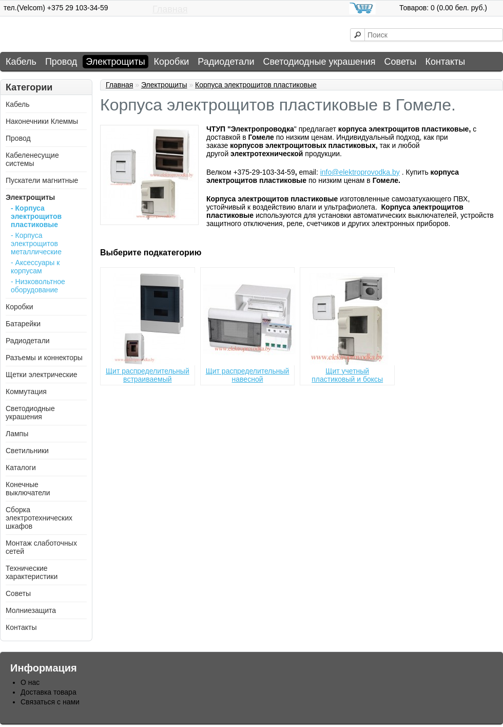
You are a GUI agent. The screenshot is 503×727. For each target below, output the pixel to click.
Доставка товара (48, 692)
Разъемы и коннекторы (44, 357)
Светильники (27, 450)
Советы (400, 62)
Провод (61, 62)
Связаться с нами (50, 702)
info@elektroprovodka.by (360, 172)
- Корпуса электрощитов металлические (36, 243)
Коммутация (26, 391)
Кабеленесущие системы (32, 159)
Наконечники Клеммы (42, 121)
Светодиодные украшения (319, 62)
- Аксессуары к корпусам (35, 266)
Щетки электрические (42, 374)
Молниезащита (31, 610)
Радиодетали (226, 62)
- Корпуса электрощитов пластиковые (36, 216)
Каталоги (21, 467)
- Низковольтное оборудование (38, 285)
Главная (170, 9)
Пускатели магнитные (42, 180)
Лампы (17, 434)
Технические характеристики (31, 572)
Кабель (21, 62)
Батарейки (23, 324)
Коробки (171, 62)
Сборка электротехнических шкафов (39, 518)
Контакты (445, 62)
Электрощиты (115, 62)
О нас (30, 682)
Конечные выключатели (28, 488)
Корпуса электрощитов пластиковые (256, 85)
